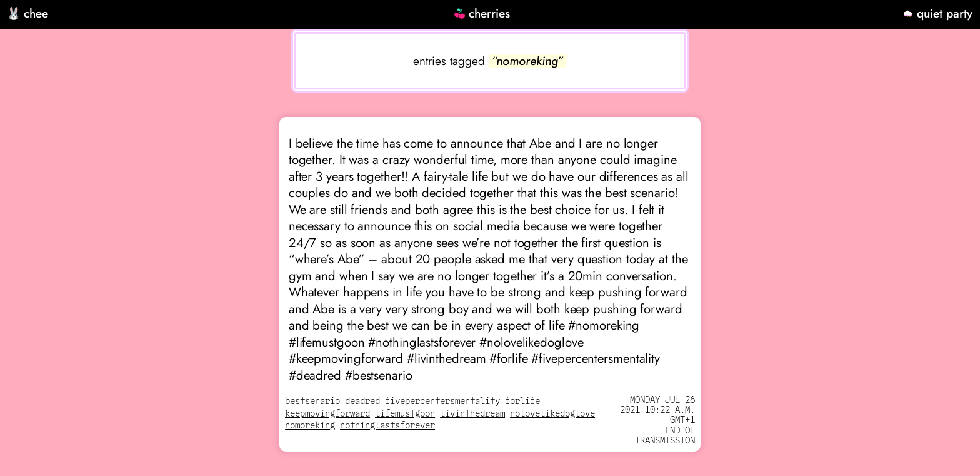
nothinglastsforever (387, 425)
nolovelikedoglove (552, 413)
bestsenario (312, 401)
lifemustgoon (405, 413)
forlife (522, 401)
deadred (362, 401)
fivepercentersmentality (442, 401)
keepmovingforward (327, 413)
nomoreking (310, 425)
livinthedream (472, 413)
